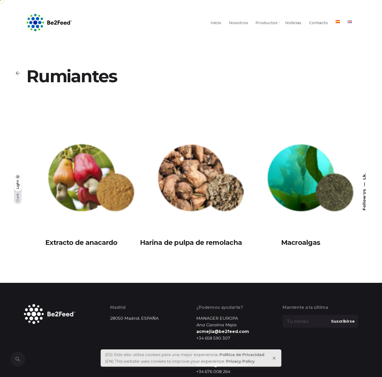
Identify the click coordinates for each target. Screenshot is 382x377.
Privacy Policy (240, 361)
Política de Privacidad (242, 354)
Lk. (364, 176)
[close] (274, 358)
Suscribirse (342, 321)
